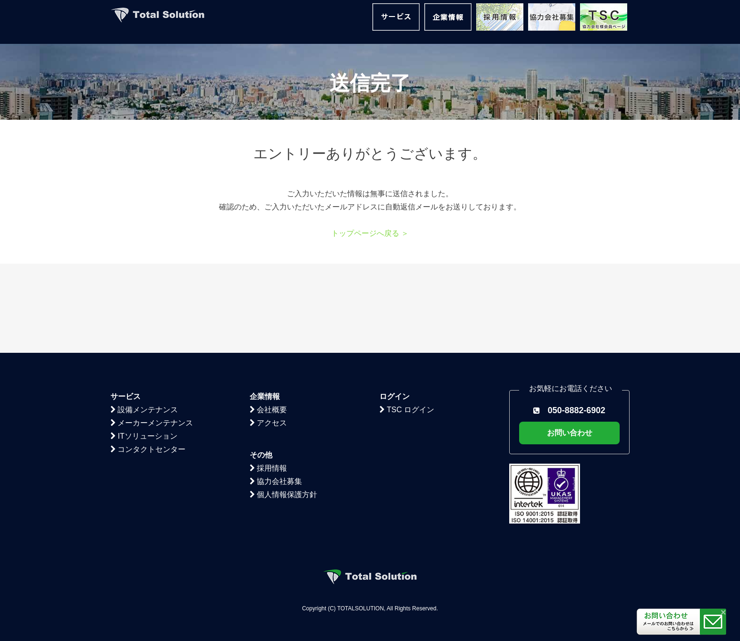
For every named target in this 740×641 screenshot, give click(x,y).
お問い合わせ (569, 344)
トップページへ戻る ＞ (370, 233)
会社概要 (268, 320)
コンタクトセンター (147, 360)
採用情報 (268, 379)
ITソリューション (143, 347)
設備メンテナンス (144, 320)
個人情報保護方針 (283, 405)
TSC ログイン (406, 320)
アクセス (268, 334)
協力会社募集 (276, 392)
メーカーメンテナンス (151, 334)
